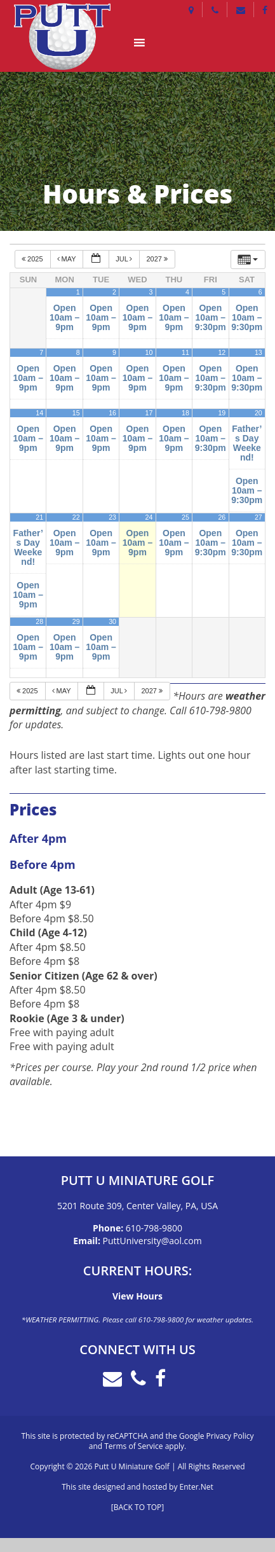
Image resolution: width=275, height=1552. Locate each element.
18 (185, 413)
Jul (125, 259)
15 (76, 413)
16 (112, 413)
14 (39, 413)
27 (258, 517)
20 (258, 413)
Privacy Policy (230, 1436)
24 (149, 517)
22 (76, 517)
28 (39, 621)
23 (112, 517)
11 (185, 352)
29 (76, 621)
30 (112, 621)
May (67, 259)
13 (258, 352)
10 (149, 352)
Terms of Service (133, 1446)
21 (39, 517)
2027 (158, 259)
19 (221, 413)
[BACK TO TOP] (137, 1507)
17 (149, 413)
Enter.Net (196, 1486)
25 (185, 517)
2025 (33, 259)
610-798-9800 (154, 1228)
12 (221, 352)
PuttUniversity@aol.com (152, 1241)
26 (221, 517)
